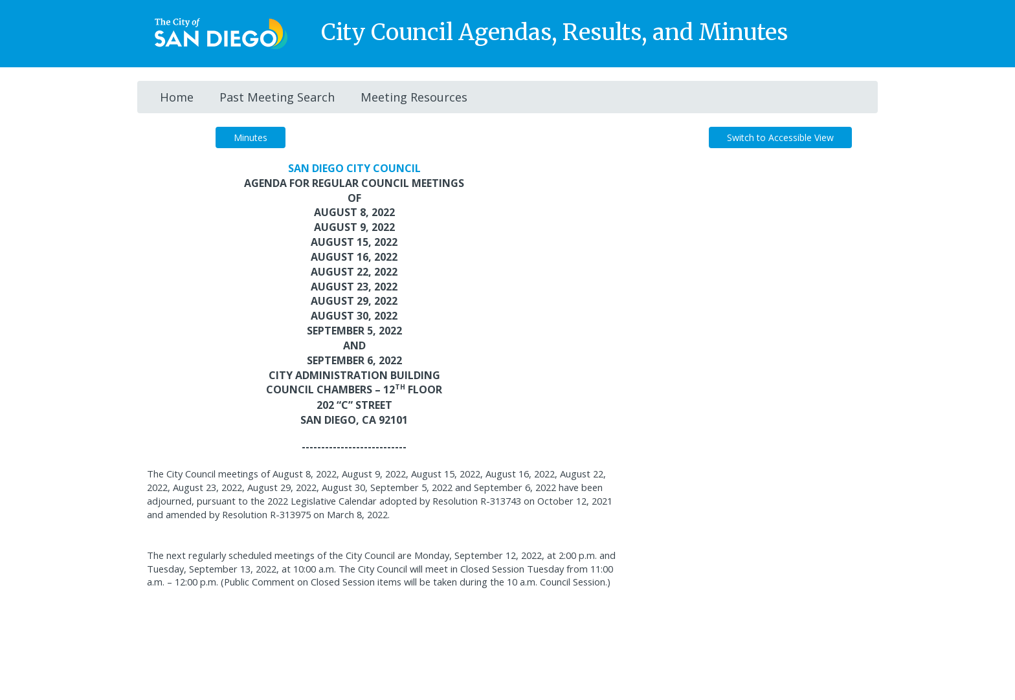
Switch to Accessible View (780, 137)
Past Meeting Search (277, 97)
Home (177, 97)
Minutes (250, 137)
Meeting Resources (414, 97)
